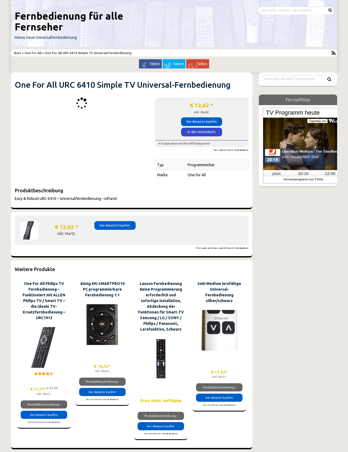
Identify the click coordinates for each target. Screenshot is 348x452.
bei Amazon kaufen (202, 121)
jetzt (276, 173)
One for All (32, 53)
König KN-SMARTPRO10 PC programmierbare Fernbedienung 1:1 (102, 289)
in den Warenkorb (202, 132)
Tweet (178, 64)
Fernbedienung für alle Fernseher (69, 21)
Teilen (154, 64)
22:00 (330, 173)
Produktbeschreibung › (44, 404)
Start (18, 53)
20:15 (303, 173)
